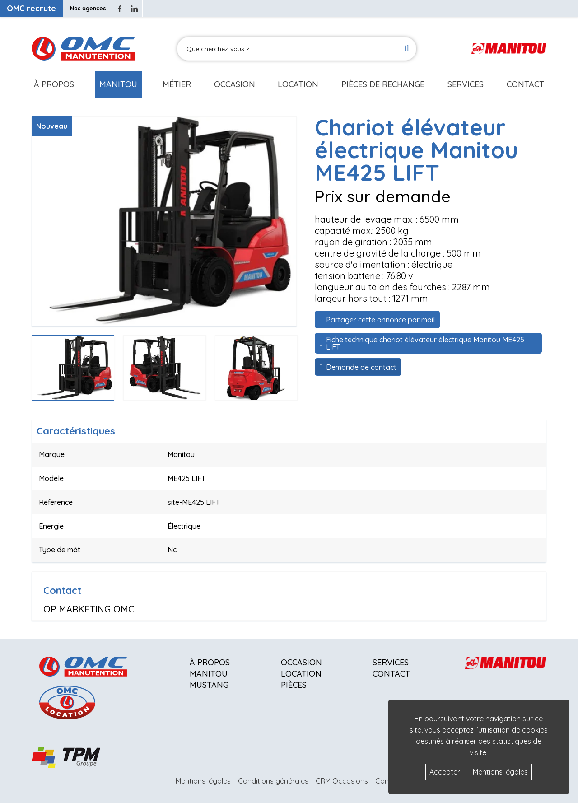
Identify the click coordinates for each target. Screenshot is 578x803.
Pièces (294, 685)
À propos (210, 662)
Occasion (234, 84)
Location (298, 84)
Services (391, 662)
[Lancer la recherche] (406, 49)
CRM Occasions (342, 780)
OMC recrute (31, 8)
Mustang (209, 685)
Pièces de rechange (382, 84)
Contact (525, 84)
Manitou (118, 84)
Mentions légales (203, 780)
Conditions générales (273, 780)
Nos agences (88, 8)
